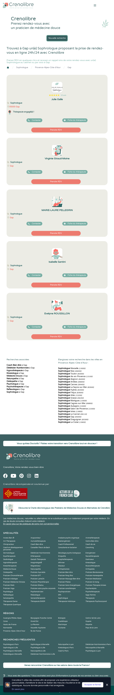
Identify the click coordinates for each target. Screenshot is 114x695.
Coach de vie (90, 544)
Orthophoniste (63, 569)
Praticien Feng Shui (65, 575)
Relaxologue (35, 595)
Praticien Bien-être (65, 572)
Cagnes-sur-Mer (75, 403)
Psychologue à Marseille (12, 651)
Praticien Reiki (8, 585)
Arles (70, 395)
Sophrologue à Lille (10, 648)
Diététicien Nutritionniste (40, 553)
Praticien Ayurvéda (38, 572)
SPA (59, 595)
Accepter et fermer (92, 685)
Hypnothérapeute (10, 563)
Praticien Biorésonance (94, 572)
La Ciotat (72, 422)
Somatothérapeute (38, 598)
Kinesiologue (90, 563)
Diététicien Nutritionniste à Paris (98, 644)
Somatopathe (8, 598)
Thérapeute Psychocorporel (96, 601)
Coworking (90, 547)
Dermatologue (8, 553)
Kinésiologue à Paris (66, 648)
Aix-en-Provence (75, 376)
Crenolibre (8, 467)
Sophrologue (22, 67)
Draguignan (73, 419)
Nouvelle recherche (57, 38)
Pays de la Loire (92, 628)
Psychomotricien (37, 592)
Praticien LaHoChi (37, 579)
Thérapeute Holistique (66, 601)
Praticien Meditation (93, 579)
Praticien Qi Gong (92, 582)
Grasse (71, 398)
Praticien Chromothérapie (13, 575)
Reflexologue (8, 595)
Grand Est (34, 621)
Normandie (7, 628)
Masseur (61, 566)
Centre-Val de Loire (93, 618)
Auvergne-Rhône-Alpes (12, 618)
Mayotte (89, 624)
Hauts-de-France (9, 624)
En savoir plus (18, 689)
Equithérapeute (9, 556)
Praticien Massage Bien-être (69, 579)
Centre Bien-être (92, 541)
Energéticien (90, 553)
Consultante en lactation (67, 547)
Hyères (71, 390)
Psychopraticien (64, 592)
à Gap (17, 365)
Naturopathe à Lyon (66, 644)
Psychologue (8, 592)
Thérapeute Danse (10, 601)
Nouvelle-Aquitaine (38, 628)
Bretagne (61, 618)
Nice (69, 371)
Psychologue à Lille (38, 648)
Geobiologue (8, 559)
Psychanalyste (91, 588)
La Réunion (35, 624)
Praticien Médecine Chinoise (14, 582)
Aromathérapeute (92, 538)
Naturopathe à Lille (38, 651)
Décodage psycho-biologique (69, 553)
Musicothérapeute (93, 566)
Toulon (71, 374)
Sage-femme (91, 595)
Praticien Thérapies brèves (96, 585)
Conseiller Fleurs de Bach (40, 547)
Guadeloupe (63, 621)
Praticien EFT (36, 575)
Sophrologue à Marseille (40, 644)
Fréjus (70, 392)
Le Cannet (72, 414)
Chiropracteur (8, 544)
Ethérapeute (35, 556)
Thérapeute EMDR (38, 601)
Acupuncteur (36, 538)
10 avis (63, 95)
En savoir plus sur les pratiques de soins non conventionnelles (31, 524)
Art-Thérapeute (9, 541)
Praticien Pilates (64, 582)
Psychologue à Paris (11, 644)
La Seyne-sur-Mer (76, 387)
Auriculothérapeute (38, 541)
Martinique (62, 624)
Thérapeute (90, 598)
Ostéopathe (7, 572)
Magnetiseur (36, 566)
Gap (69, 67)
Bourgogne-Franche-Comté (41, 618)
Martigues (72, 401)
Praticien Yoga (8, 588)
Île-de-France (36, 631)
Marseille (71, 368)
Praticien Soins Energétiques (69, 585)
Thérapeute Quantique (12, 605)
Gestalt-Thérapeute (38, 559)
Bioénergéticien (64, 541)
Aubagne (72, 406)
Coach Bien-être (37, 544)
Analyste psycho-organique (68, 538)
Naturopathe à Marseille (95, 648)
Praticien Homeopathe (94, 575)
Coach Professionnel (66, 544)
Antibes (71, 382)
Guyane (88, 621)
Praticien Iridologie (10, 579)
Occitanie (61, 628)
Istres (70, 411)
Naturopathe (36, 569)
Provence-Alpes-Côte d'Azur (48, 67)
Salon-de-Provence (76, 409)
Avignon (71, 379)
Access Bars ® (8, 538)
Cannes (71, 384)
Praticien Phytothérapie (40, 582)
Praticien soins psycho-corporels (43, 588)
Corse (5, 621)
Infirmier (61, 563)
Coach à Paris (63, 651)
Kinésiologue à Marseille (12, 654)
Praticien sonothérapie (67, 588)
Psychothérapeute (93, 592)
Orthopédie (90, 569)
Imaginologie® (36, 563)
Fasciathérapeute (92, 556)
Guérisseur (90, 559)
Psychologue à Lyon (93, 651)
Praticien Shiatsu (37, 585)
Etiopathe (62, 556)
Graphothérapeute (65, 559)
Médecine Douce (9, 569)
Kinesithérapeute (10, 566)
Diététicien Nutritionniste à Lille (43, 654)
